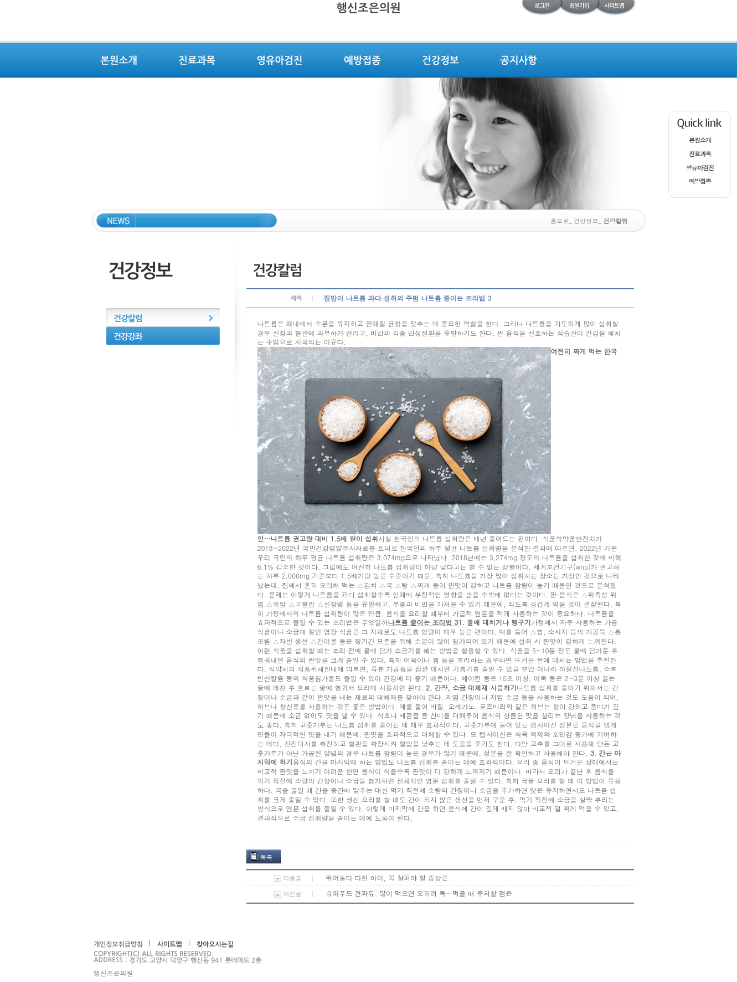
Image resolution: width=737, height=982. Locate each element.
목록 (266, 857)
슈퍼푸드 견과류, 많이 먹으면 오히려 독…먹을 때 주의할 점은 (419, 893)
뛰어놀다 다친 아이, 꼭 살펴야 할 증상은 (387, 877)
